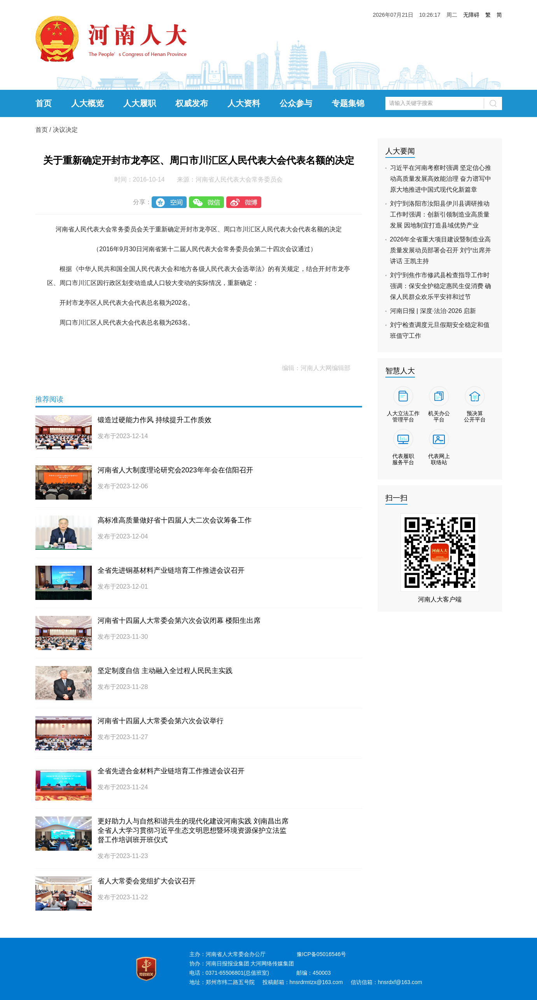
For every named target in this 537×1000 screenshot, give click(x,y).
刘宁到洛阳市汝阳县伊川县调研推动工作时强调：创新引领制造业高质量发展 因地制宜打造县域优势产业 (440, 214)
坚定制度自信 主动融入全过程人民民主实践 (165, 671)
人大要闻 (400, 151)
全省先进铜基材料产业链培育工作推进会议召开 (171, 570)
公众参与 (296, 103)
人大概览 (87, 103)
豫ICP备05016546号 (321, 954)
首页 (43, 103)
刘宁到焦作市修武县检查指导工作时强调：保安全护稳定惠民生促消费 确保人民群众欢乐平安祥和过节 (440, 286)
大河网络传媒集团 (272, 963)
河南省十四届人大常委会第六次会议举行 (161, 721)
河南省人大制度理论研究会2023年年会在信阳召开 (175, 470)
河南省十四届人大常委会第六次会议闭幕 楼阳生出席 (179, 620)
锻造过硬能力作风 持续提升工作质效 (155, 420)
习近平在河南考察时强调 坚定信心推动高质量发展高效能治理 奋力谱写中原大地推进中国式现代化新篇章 (440, 178)
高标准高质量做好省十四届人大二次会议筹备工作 (175, 520)
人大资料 (243, 103)
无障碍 (471, 15)
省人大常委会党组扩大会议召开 (147, 881)
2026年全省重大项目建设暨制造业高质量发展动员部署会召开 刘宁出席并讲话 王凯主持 (440, 250)
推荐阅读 (49, 399)
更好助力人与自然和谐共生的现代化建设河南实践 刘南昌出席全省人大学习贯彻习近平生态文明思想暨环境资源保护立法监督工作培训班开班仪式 (193, 830)
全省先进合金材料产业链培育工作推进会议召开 (171, 771)
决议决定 (65, 129)
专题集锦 (348, 103)
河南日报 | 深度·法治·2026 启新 (433, 311)
